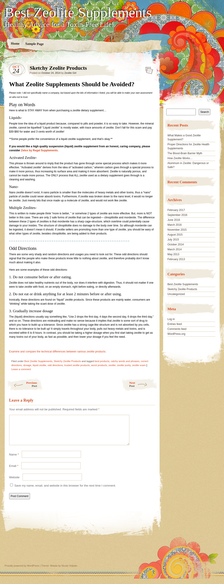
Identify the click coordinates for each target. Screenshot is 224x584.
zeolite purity (124, 365)
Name (14, 460)
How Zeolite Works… (179, 158)
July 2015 (173, 239)
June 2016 (173, 219)
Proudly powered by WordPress (22, 571)
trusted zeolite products (77, 365)
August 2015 (174, 234)
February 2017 (176, 210)
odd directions (55, 365)
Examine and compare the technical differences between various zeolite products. (57, 351)
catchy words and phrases (125, 361)
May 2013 (173, 254)
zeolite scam (139, 365)
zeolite (112, 365)
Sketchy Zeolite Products (148, 69)
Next (143, 384)
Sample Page (34, 44)
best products (102, 361)
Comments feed (176, 329)
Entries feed (174, 324)
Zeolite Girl (70, 73)
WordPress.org (176, 333)
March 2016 (174, 224)
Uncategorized (176, 294)
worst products (99, 365)
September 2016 (177, 215)
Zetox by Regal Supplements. (39, 150)
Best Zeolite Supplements (78, 12)
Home (15, 43)
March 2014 (174, 249)
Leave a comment (21, 369)
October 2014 (175, 244)
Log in (171, 319)
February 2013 (176, 259)
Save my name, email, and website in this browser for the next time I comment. (65, 491)
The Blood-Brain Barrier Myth (184, 153)
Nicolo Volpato (69, 571)
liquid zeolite (39, 365)
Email (13, 471)
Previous (22, 384)
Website (14, 482)
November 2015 (176, 229)
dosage (27, 365)
